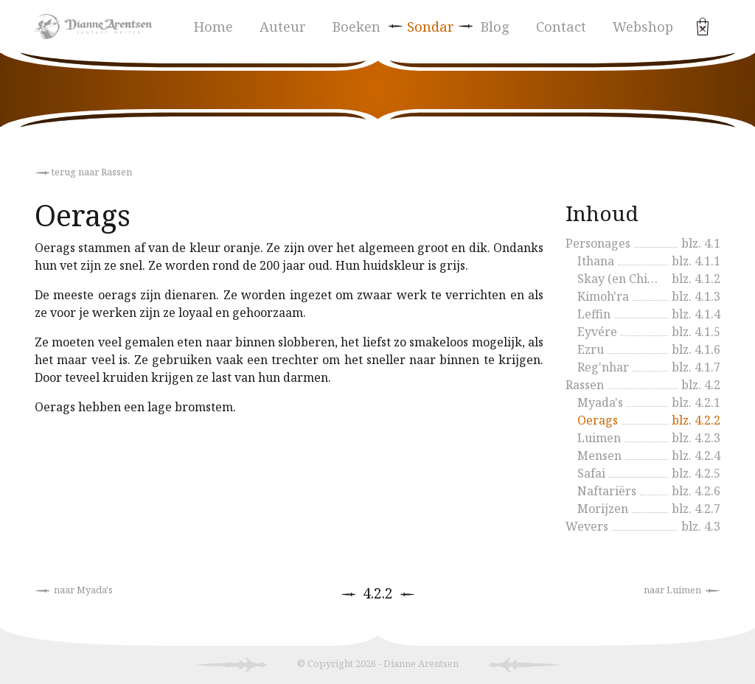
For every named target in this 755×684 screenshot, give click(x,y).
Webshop (643, 26)
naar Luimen (682, 589)
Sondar (430, 26)
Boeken (356, 26)
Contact (561, 26)
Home (213, 26)
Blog (495, 26)
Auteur (283, 26)
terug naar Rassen (83, 171)
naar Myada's (74, 589)
